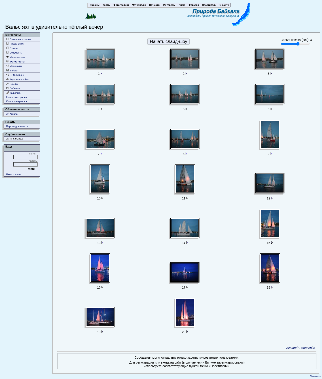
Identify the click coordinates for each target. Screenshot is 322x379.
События (13, 88)
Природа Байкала (216, 11)
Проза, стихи (15, 43)
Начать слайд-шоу (168, 41)
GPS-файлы (15, 74)
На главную (315, 376)
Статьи (12, 48)
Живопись (13, 92)
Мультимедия (15, 57)
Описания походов (18, 39)
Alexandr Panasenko (300, 348)
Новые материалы (16, 97)
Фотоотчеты (15, 61)
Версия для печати (17, 126)
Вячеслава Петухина (225, 15)
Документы (14, 52)
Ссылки (12, 83)
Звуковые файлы (17, 79)
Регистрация (13, 174)
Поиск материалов (17, 101)
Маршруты (14, 65)
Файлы (11, 70)
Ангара (12, 113)
